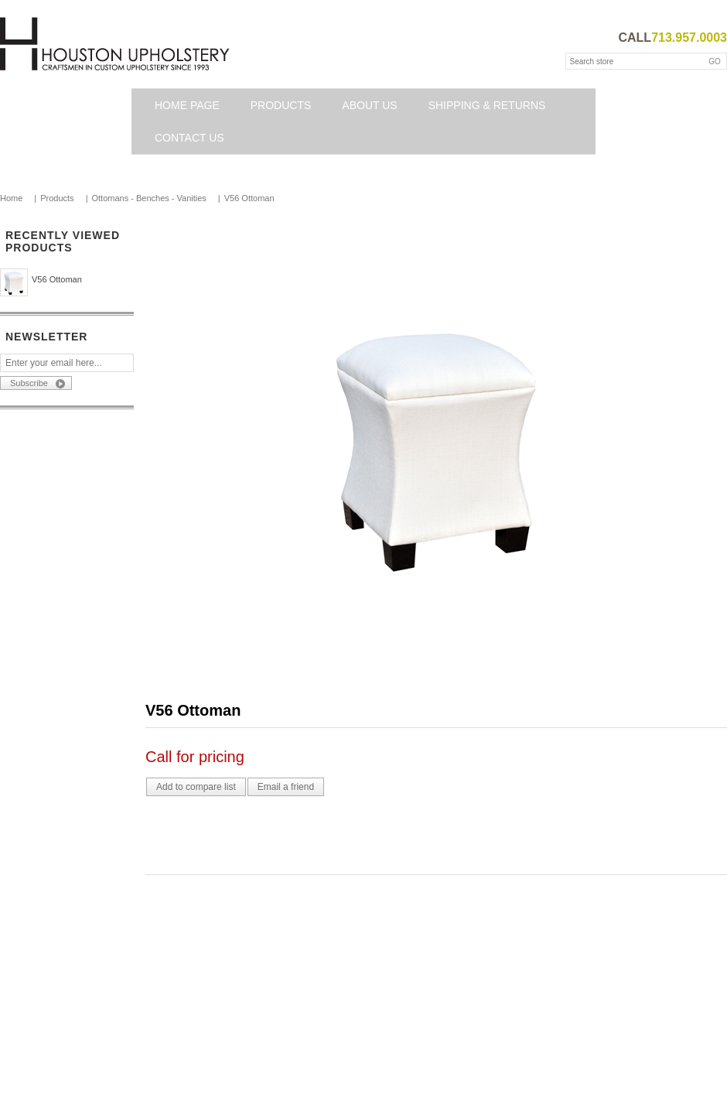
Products (281, 105)
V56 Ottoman (57, 279)
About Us (369, 105)
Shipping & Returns (487, 105)
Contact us (189, 138)
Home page (187, 105)
